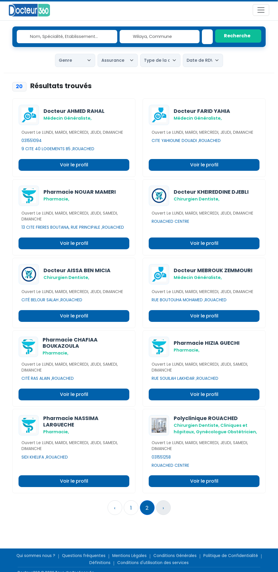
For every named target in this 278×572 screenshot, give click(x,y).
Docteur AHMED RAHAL (74, 111)
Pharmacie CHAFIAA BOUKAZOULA (70, 342)
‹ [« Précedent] (114, 507)
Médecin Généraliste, (67, 118)
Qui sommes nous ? (35, 555)
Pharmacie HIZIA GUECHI (207, 343)
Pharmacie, (56, 199)
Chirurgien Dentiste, (197, 199)
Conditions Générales (175, 555)
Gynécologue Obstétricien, (226, 432)
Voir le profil (74, 164)
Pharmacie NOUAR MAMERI (79, 191)
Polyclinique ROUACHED (206, 418)
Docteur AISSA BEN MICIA (76, 270)
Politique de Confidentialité (230, 555)
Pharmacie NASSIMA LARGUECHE (70, 421)
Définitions (99, 563)
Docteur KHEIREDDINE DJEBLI (211, 191)
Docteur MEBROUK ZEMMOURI (213, 270)
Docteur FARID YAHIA (202, 111)
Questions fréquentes (83, 555)
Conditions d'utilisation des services (153, 563)
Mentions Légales (129, 555)
